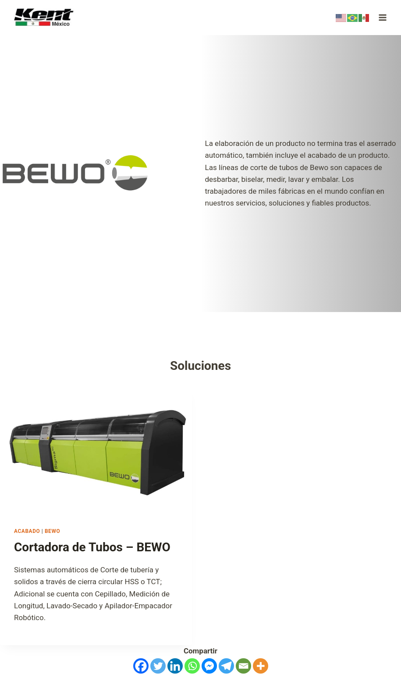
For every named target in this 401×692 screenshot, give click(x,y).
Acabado (27, 531)
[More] (260, 666)
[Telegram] (226, 666)
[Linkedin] (175, 666)
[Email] (243, 666)
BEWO (52, 531)
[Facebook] (141, 666)
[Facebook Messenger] (209, 666)
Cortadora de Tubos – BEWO (92, 547)
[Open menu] (382, 17)
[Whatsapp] (192, 666)
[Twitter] (158, 666)
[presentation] (96, 450)
